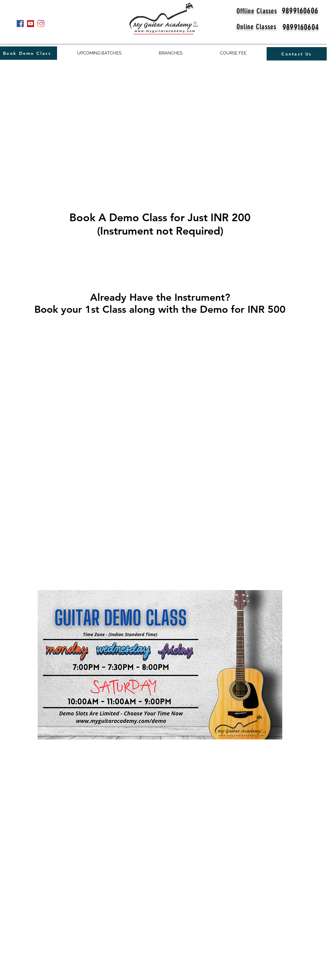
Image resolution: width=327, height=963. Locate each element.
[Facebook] (20, 23)
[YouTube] (30, 23)
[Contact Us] (297, 53)
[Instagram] (40, 23)
